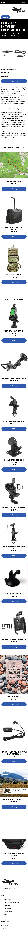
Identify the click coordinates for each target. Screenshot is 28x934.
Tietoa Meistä (8, 911)
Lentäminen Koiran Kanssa (11, 902)
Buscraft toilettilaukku (14, 275)
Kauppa (5, 17)
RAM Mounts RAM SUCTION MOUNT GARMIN (14, 379)
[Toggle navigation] (3, 9)
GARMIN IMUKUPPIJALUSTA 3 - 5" (14, 594)
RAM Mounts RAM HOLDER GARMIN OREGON (14, 639)
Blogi (5, 915)
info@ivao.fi (23, 2)
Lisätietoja (14, 81)
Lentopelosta (7, 908)
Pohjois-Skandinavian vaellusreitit (14, 799)
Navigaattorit (12, 69)
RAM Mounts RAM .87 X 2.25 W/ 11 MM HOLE (14, 508)
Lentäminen (7, 899)
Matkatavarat (8, 905)
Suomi (4, 2)
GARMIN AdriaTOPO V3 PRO (14, 181)
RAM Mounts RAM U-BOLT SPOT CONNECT (14, 421)
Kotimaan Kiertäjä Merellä (14, 697)
